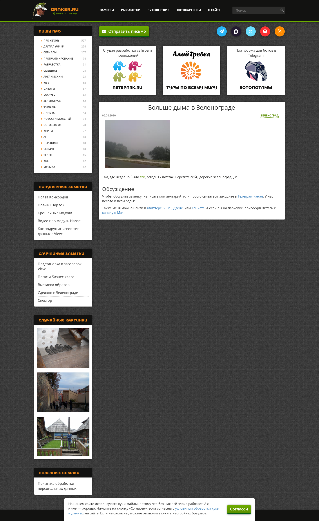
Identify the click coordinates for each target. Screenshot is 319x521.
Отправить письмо (124, 31)
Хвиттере (154, 208)
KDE (46, 161)
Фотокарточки (188, 10)
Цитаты (49, 89)
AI (45, 137)
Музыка (49, 167)
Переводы (51, 143)
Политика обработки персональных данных (57, 486)
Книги (48, 131)
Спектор (45, 300)
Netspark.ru (127, 87)
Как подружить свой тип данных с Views (59, 231)
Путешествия (158, 10)
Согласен (239, 509)
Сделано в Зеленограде (58, 292)
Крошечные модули (55, 213)
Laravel (49, 94)
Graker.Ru (65, 9)
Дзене (178, 208)
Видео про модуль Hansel (60, 220)
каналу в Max (112, 212)
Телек (48, 155)
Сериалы (50, 52)
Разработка (52, 64)
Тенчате (198, 208)
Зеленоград (270, 115)
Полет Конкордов (53, 197)
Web (46, 83)
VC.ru (167, 208)
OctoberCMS (53, 125)
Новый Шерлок (51, 205)
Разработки (130, 10)
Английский (53, 76)
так (142, 177)
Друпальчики (54, 46)
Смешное (51, 71)
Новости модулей (57, 119)
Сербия (49, 149)
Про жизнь (52, 40)
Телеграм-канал (250, 196)
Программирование (58, 58)
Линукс (49, 113)
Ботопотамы (255, 87)
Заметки (107, 10)
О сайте (214, 10)
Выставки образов (53, 284)
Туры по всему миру (191, 87)
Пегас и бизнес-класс (56, 276)
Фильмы (50, 107)
